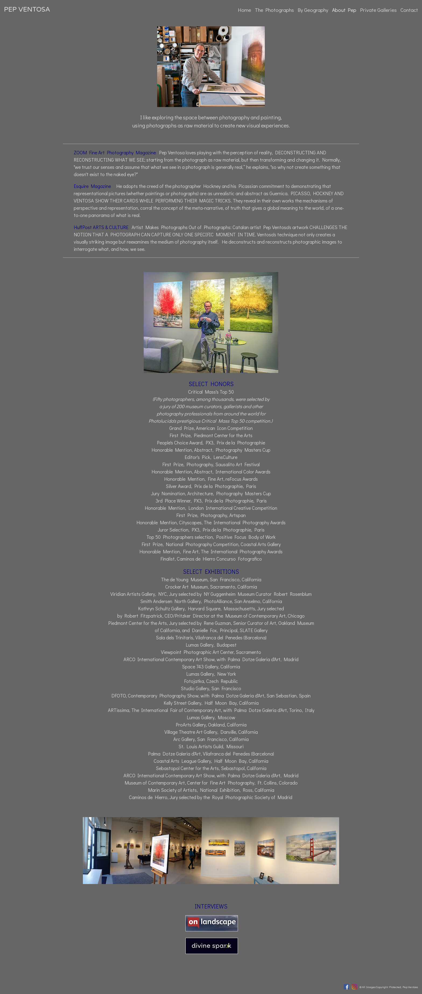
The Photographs (274, 9)
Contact (409, 9)
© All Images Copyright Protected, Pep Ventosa (389, 987)
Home (244, 9)
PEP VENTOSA (27, 9)
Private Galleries (378, 9)
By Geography (313, 9)
